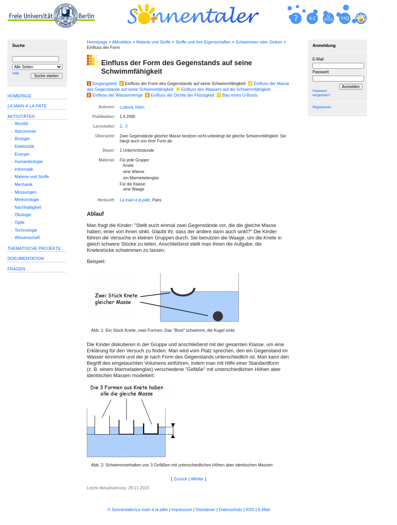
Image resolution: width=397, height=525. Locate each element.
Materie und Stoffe (153, 42)
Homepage (97, 42)
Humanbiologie (29, 161)
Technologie (26, 230)
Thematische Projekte (34, 248)
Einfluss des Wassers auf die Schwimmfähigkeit (226, 89)
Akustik (21, 123)
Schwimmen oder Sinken (259, 42)
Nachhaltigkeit (28, 207)
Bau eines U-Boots (239, 95)
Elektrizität (24, 146)
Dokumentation (25, 258)
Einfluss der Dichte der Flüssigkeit (182, 95)
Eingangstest (105, 83)
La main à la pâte (135, 200)
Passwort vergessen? (321, 93)
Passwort (320, 72)
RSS (250, 509)
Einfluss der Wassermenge (118, 95)
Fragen (16, 269)
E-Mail (318, 59)
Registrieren (321, 107)
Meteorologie (27, 199)
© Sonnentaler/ (137, 509)
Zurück (180, 478)
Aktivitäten (121, 42)
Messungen (25, 192)
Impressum (181, 509)
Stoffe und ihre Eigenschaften (203, 42)
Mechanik (24, 184)
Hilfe (15, 73)
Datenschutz (230, 509)
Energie (22, 154)
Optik (19, 222)
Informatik (24, 169)
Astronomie (25, 131)
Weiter (197, 478)
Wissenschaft (27, 237)
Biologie (22, 138)
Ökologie (23, 214)
